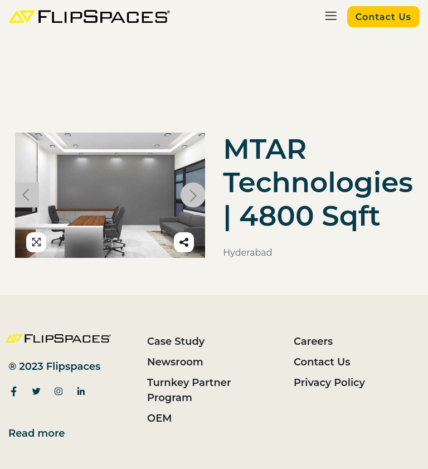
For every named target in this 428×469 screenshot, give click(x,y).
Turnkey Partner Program (189, 390)
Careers (313, 341)
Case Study (176, 341)
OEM (159, 418)
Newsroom (175, 362)
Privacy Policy (329, 383)
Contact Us (322, 362)
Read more (36, 433)
